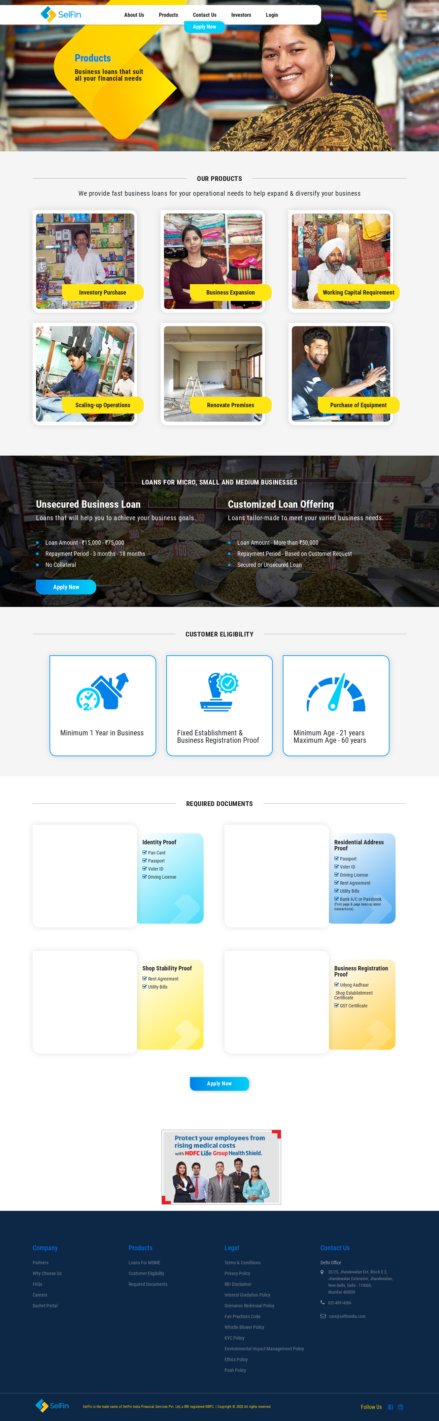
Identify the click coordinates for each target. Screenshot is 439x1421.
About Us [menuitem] (134, 15)
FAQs (37, 1284)
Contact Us (335, 1248)
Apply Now (204, 27)
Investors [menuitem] (241, 15)
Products (141, 1248)
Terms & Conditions (243, 1262)
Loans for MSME (144, 1262)
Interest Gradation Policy (247, 1295)
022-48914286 (339, 1302)
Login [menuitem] (272, 15)
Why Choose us (47, 1273)
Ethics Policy (236, 1359)
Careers (40, 1295)
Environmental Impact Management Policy (264, 1348)
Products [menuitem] (168, 15)
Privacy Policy (237, 1273)
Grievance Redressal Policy (249, 1305)
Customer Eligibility (146, 1273)
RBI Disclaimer (238, 1284)
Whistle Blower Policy (244, 1327)
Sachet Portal (45, 1305)
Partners (40, 1262)
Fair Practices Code (243, 1316)
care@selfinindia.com (347, 1316)
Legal (232, 1248)
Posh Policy (235, 1370)
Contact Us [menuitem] (204, 15)
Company (45, 1248)
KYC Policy (234, 1338)
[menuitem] (201, 27)
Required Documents (148, 1284)
